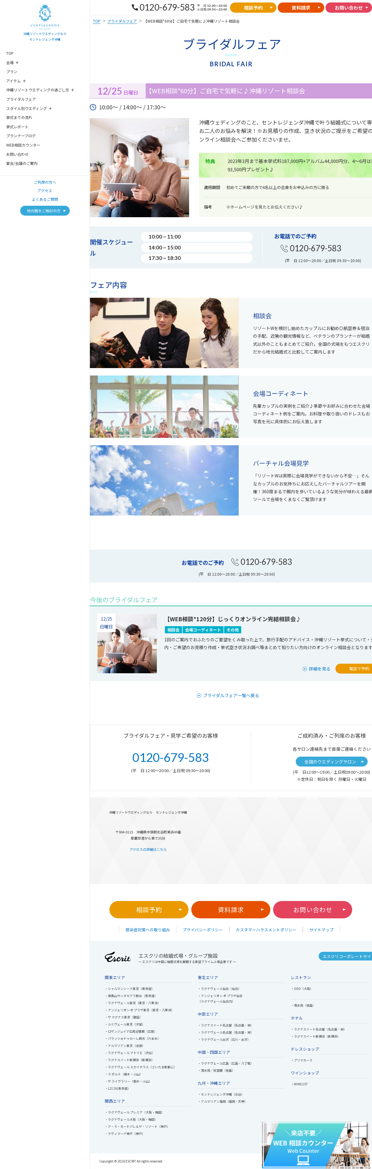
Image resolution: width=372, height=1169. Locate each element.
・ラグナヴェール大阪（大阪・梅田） (131, 1119)
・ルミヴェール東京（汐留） (125, 1024)
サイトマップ (321, 930)
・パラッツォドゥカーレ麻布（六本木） (133, 1038)
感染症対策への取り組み (148, 930)
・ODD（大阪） (302, 988)
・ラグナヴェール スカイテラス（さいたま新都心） (141, 1067)
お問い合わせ (17, 154)
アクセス (45, 190)
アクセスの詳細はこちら (148, 849)
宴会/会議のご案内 (22, 163)
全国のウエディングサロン (330, 761)
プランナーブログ (21, 135)
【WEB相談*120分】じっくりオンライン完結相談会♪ (232, 619)
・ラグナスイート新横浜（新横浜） (129, 1059)
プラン (11, 71)
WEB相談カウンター (23, 144)
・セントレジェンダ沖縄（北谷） (221, 1094)
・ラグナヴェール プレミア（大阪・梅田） (134, 1112)
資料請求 (231, 909)
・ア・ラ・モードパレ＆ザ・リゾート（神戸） (137, 1126)
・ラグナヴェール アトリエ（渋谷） (130, 1052)
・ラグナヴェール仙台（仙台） (219, 988)
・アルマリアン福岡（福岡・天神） (222, 1101)
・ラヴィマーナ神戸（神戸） (125, 1133)
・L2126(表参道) (117, 1088)
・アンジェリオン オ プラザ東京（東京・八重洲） (139, 1010)
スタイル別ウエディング (26, 108)
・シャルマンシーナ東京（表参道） (129, 988)
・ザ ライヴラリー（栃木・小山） (128, 1081)
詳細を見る (319, 669)
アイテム (13, 80)
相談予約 (149, 909)
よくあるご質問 (45, 199)
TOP (10, 53)
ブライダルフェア (21, 99)
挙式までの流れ (19, 117)
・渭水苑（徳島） (303, 1005)
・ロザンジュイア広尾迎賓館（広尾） (131, 1031)
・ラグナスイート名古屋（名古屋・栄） (226, 1025)
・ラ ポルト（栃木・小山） (124, 1074)
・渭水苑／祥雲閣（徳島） (216, 1070)
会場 (10, 62)
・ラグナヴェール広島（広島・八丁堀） (226, 1063)
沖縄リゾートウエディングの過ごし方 (37, 89)
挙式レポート (17, 126)
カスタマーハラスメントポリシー (266, 930)
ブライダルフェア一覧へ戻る (231, 695)
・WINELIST (299, 1084)
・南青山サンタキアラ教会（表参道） (131, 995)
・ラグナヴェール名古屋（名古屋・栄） (226, 1032)
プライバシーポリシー (203, 930)
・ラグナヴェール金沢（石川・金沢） (224, 1039)
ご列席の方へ (45, 182)
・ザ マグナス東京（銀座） (124, 1017)
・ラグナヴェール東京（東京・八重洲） (133, 1002)
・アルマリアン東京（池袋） (125, 1045)
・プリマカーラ (301, 1060)
